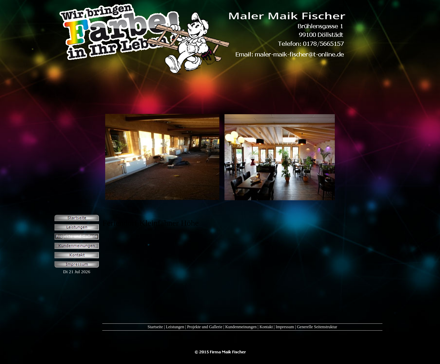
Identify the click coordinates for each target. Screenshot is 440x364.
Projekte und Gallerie (204, 326)
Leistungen (175, 326)
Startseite (155, 326)
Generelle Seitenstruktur (317, 326)
